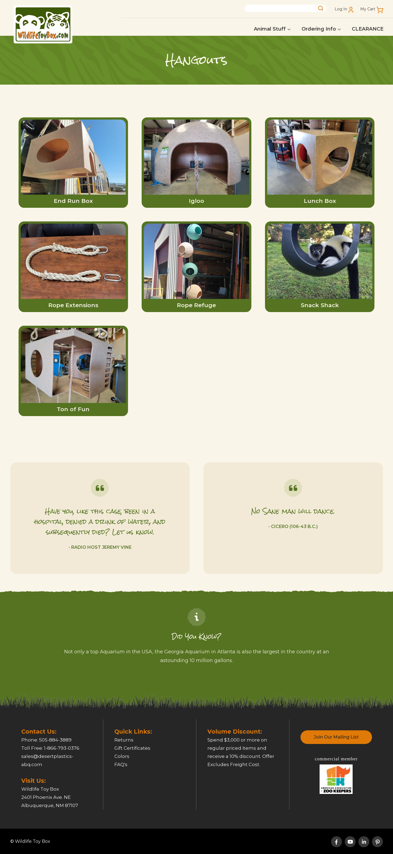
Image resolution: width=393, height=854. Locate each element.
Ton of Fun (73, 409)
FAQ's (120, 764)
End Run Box (73, 200)
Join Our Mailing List (336, 737)
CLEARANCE (367, 29)
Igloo (196, 200)
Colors (121, 756)
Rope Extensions (73, 305)
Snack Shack (320, 305)
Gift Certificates (132, 748)
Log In (341, 9)
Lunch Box (320, 200)
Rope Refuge (196, 305)
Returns (123, 740)
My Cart (367, 9)
